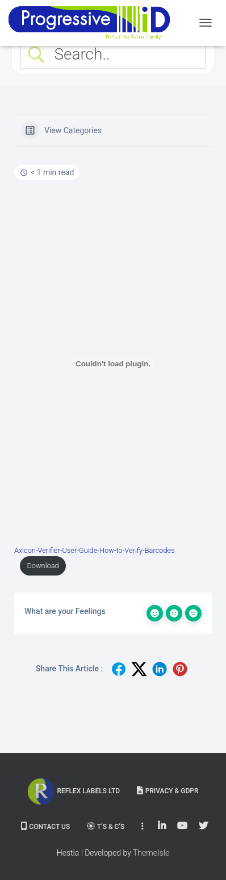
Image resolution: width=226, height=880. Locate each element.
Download (42, 565)
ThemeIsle (151, 852)
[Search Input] (122, 54)
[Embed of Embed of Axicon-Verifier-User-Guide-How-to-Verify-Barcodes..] (113, 363)
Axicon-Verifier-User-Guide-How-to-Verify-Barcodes (94, 550)
